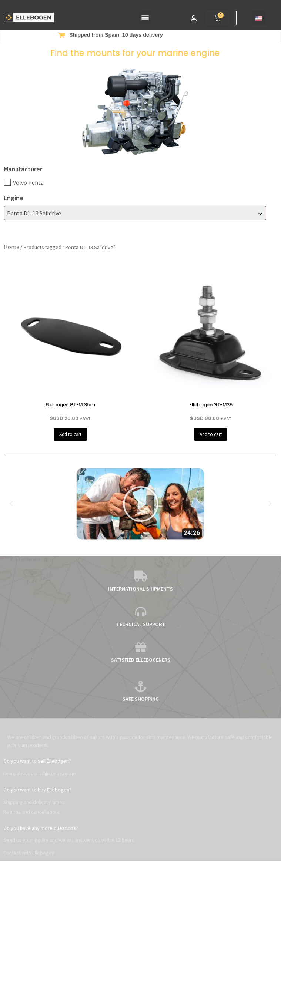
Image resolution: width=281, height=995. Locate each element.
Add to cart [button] (70, 434)
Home (11, 247)
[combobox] (135, 213)
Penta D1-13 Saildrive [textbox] (34, 213)
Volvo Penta (28, 182)
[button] (145, 17)
